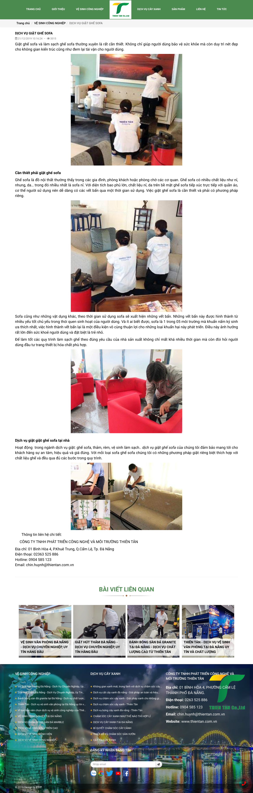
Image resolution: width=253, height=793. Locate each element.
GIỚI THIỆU (58, 9)
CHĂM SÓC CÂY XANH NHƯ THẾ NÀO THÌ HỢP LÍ (122, 716)
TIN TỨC (222, 9)
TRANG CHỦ (33, 9)
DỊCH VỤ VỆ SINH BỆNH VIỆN (35, 734)
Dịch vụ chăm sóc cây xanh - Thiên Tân (115, 704)
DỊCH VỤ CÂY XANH (148, 9)
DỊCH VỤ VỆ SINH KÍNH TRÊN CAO (38, 728)
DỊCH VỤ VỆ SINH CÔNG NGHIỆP (37, 740)
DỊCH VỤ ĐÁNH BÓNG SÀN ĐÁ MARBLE (41, 722)
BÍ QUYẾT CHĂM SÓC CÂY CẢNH (112, 728)
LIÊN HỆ (201, 9)
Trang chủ (23, 23)
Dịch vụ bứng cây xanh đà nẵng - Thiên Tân (117, 710)
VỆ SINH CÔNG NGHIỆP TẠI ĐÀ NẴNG (40, 716)
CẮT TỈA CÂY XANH (104, 740)
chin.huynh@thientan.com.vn (201, 714)
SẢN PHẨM (178, 9)
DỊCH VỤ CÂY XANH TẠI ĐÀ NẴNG (113, 722)
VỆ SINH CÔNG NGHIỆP (89, 9)
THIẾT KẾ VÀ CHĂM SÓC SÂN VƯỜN (114, 734)
